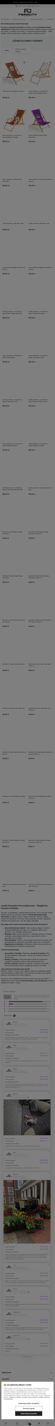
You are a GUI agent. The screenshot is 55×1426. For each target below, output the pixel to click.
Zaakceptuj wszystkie (29, 1414)
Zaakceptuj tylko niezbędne (28, 1403)
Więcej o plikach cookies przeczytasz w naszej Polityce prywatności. (27, 1398)
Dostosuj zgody (29, 1408)
